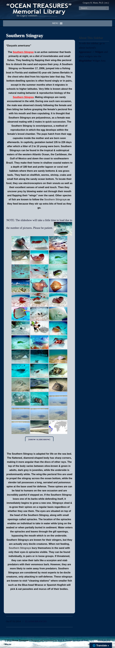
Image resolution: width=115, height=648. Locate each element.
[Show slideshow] (39, 439)
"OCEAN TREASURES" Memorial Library (39, 8)
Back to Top (104, 640)
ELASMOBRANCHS (36, 621)
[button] (55, 23)
